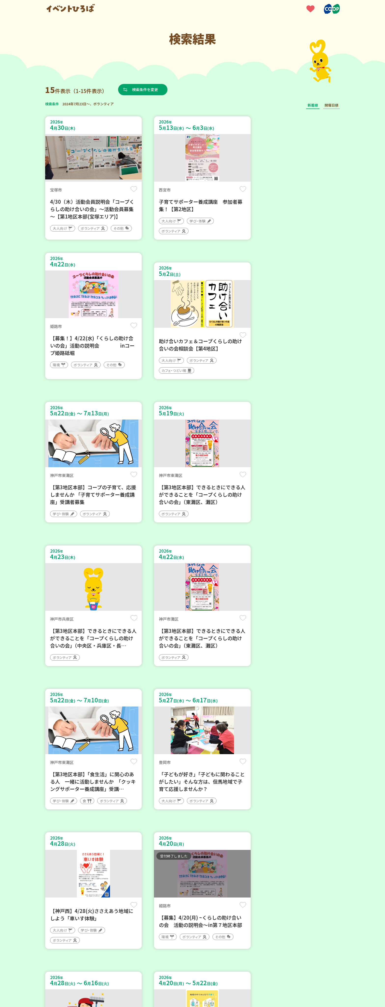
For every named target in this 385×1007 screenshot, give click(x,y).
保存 (127, 189)
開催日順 (331, 105)
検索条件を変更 (146, 89)
